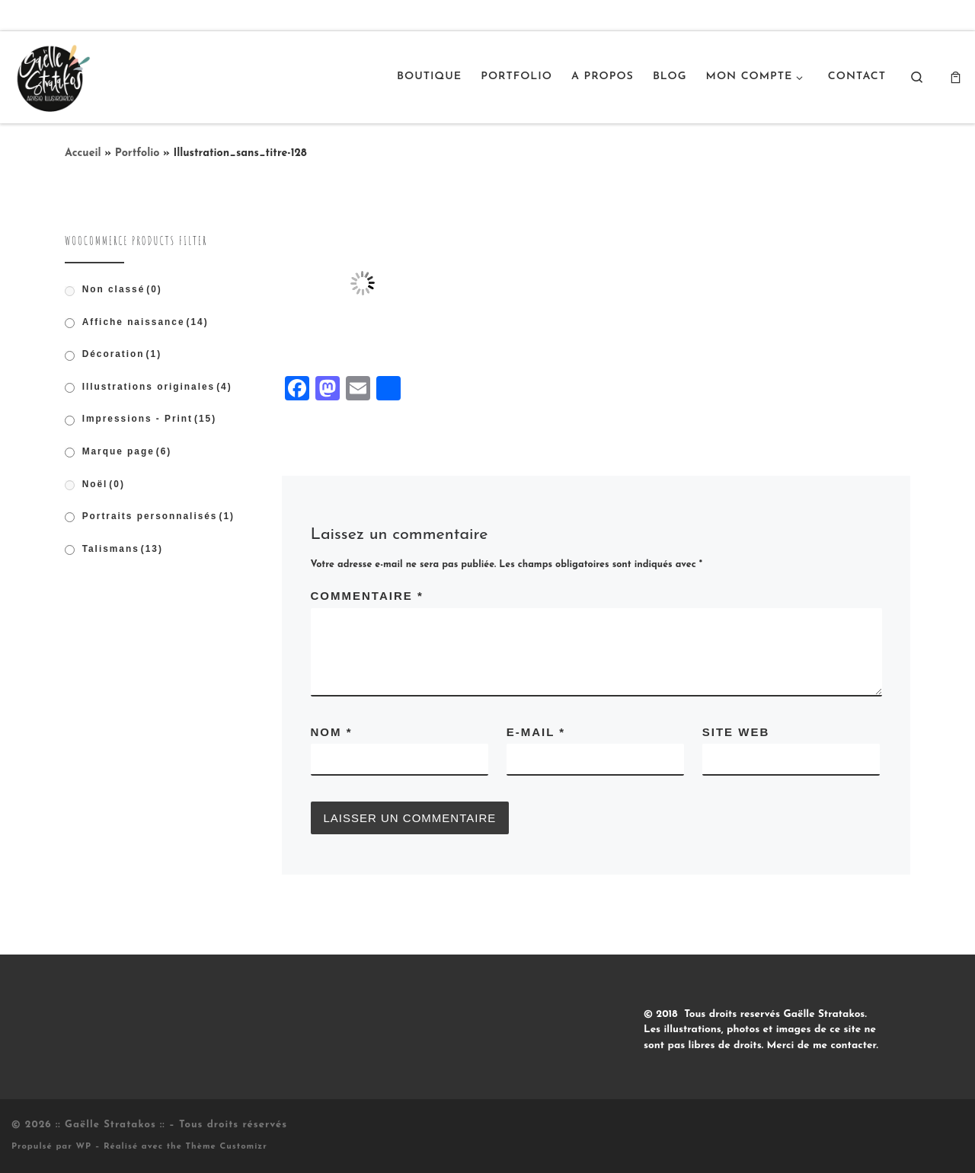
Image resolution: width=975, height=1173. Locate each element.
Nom (332, 731)
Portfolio (137, 153)
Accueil (83, 153)
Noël (103, 484)
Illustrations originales (157, 386)
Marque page (127, 451)
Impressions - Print (149, 418)
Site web (736, 731)
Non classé (122, 289)
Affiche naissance (145, 322)
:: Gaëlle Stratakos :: (110, 1125)
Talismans (122, 548)
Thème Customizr (226, 1147)
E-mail (536, 731)
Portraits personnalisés (158, 516)
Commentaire (367, 595)
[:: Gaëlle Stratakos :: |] (51, 75)
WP (83, 1147)
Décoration (121, 354)
